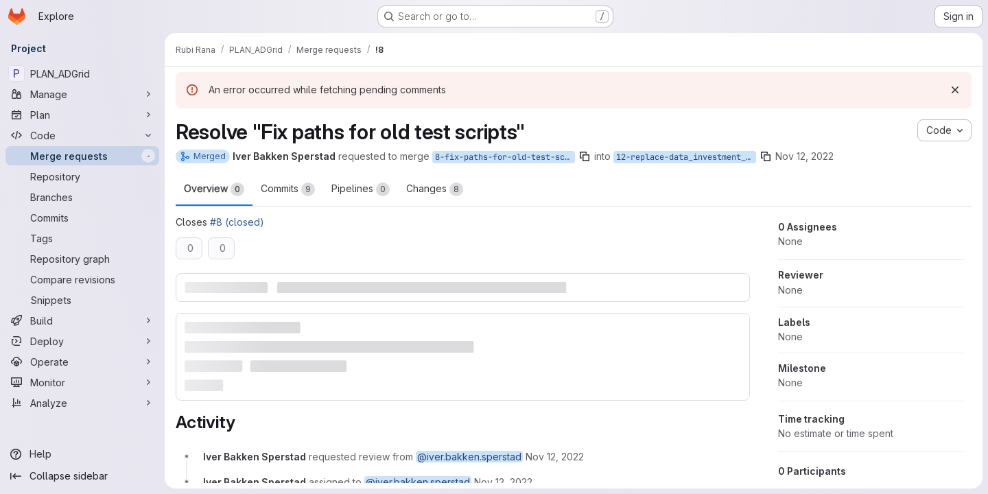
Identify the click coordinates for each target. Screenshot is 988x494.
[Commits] (82, 217)
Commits (288, 189)
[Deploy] (82, 341)
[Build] (82, 320)
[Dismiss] (955, 90)
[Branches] (82, 197)
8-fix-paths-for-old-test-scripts (505, 157)
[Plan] (82, 114)
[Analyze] (82, 402)
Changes (434, 189)
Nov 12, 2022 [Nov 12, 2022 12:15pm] (804, 156)
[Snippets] (82, 299)
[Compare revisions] (82, 279)
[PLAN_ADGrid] (82, 73)
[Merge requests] (82, 155)
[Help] (82, 454)
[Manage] (82, 94)
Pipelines (360, 189)
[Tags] (82, 238)
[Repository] (82, 176)
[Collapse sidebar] (82, 476)
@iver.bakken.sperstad (469, 456)
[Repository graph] (82, 258)
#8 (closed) (237, 222)
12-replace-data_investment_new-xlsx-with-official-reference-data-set (686, 157)
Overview (214, 189)
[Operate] (82, 361)
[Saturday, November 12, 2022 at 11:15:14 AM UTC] (555, 456)
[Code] (82, 135)
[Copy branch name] (584, 156)
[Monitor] (82, 382)
